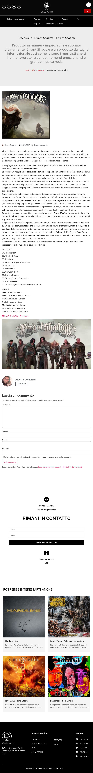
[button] (88, 4)
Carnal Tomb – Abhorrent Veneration (67, 641)
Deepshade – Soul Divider (61, 701)
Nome (5, 431)
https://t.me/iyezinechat (46, 510)
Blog (53, 19)
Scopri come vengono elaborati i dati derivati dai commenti (60, 467)
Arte (80, 19)
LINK (46, 563)
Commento (7, 404)
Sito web (5, 449)
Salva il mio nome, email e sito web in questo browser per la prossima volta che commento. (38, 457)
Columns (41, 70)
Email (5, 440)
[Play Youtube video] (46, 344)
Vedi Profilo (21, 384)
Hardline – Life (11, 641)
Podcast (66, 19)
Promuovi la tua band (54, 24)
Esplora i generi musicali (17, 19)
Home (27, 70)
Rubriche (38, 19)
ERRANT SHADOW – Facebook (15, 316)
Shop (37, 24)
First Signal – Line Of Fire (16, 701)
